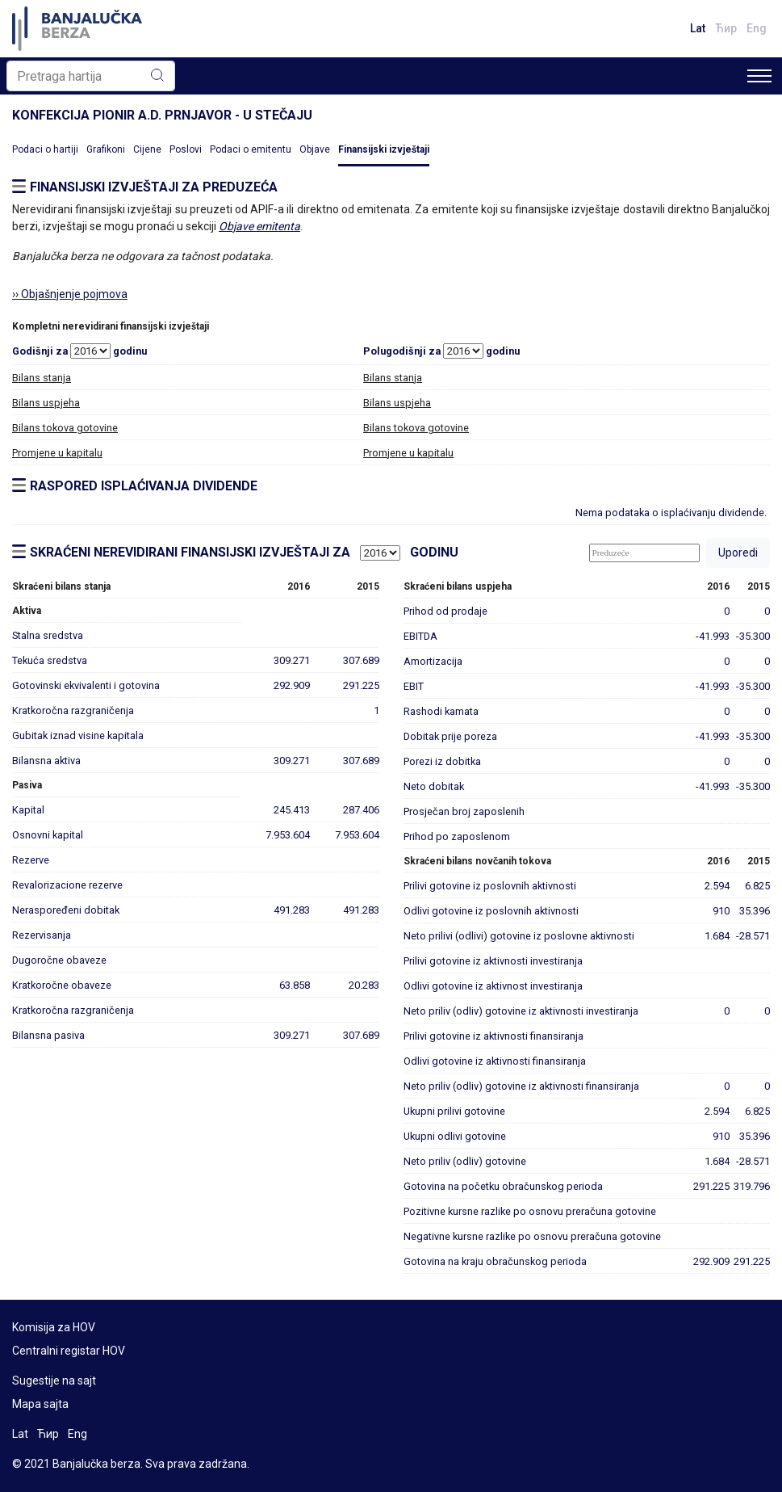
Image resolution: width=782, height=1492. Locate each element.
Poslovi (185, 149)
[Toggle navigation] (759, 76)
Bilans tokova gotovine (65, 428)
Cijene (147, 149)
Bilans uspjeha (46, 403)
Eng (756, 28)
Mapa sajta (40, 1403)
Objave (314, 149)
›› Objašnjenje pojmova (70, 294)
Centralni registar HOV (68, 1350)
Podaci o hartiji (45, 149)
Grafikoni (105, 149)
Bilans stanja (41, 378)
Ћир (726, 28)
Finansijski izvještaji (383, 149)
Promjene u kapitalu (57, 453)
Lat (697, 28)
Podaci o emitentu (250, 149)
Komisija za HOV (53, 1327)
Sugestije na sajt (54, 1380)
